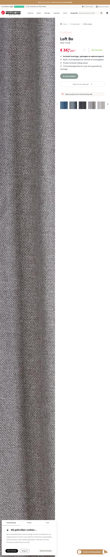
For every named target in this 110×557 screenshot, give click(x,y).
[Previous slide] (57, 104)
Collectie (30, 13)
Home (63, 24)
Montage (47, 13)
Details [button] (29, 523)
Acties (65, 13)
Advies (39, 13)
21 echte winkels (88, 6)
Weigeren (25, 551)
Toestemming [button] (11, 523)
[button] (55, 2)
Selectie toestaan (45, 551)
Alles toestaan (11, 551)
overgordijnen (75, 24)
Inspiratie (57, 13)
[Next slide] (107, 104)
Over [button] (47, 523)
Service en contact (103, 6)
